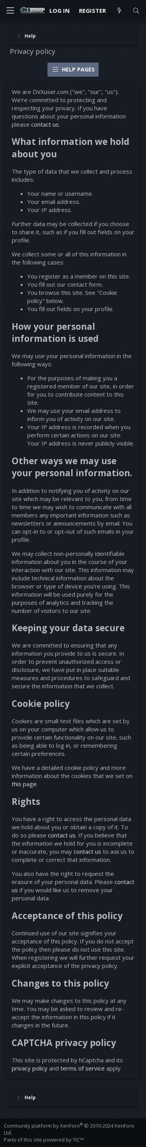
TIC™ (78, 1139)
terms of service (82, 1068)
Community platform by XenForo (69, 1129)
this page (24, 784)
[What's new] (119, 11)
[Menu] (10, 10)
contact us (45, 124)
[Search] (136, 11)
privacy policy (29, 1068)
